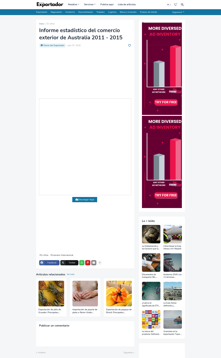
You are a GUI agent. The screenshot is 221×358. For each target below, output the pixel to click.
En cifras (51, 24)
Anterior (42, 352)
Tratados (100, 12)
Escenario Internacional (62, 255)
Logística (112, 12)
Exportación (41, 12)
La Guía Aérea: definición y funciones (170, 304)
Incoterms (70, 12)
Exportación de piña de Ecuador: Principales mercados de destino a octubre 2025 (50, 311)
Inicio (41, 24)
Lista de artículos (127, 4)
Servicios (88, 4)
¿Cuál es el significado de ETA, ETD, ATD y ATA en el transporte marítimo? (151, 304)
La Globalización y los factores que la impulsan (150, 247)
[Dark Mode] (169, 4)
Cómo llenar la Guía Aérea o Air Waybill (172, 247)
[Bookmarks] (175, 4)
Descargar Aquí (84, 199)
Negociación (56, 12)
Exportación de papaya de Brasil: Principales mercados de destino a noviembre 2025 (119, 311)
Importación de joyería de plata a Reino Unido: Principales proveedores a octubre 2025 (85, 311)
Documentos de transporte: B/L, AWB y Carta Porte (150, 276)
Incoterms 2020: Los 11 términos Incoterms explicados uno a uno (172, 276)
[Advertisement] (85, 72)
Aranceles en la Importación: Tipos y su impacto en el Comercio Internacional (172, 333)
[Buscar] (182, 4)
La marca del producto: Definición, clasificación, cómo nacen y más (151, 333)
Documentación (85, 12)
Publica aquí (107, 4)
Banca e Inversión (128, 12)
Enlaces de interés (148, 12)
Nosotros (72, 4)
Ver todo (70, 274)
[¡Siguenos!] (178, 12)
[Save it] (129, 45)
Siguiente (128, 352)
